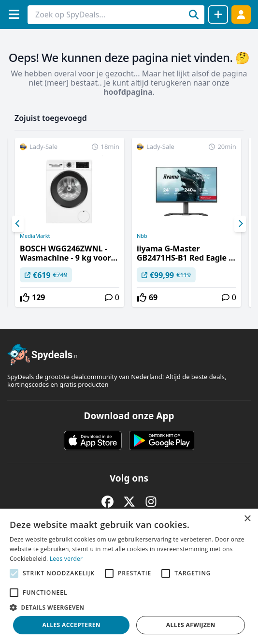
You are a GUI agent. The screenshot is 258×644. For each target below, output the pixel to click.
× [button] (247, 519)
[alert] (129, 576)
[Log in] (241, 14)
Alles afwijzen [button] (190, 625)
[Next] (240, 224)
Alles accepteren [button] (71, 625)
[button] (129, 607)
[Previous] (18, 224)
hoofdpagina (127, 92)
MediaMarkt (35, 236)
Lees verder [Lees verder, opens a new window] (66, 559)
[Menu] (13, 14)
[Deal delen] (218, 14)
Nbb (142, 236)
